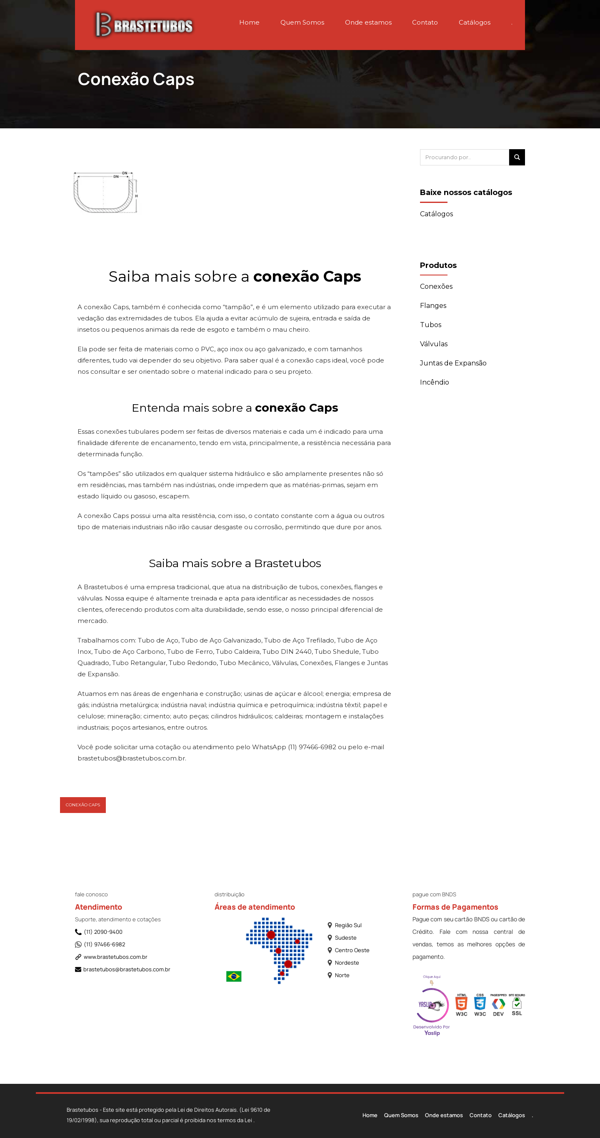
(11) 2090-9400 (98, 931)
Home (249, 22)
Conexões (436, 286)
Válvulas (434, 344)
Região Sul (344, 925)
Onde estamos (368, 22)
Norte (338, 975)
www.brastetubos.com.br (111, 956)
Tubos (430, 325)
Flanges (433, 306)
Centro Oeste (348, 950)
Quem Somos (302, 22)
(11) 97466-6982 (100, 944)
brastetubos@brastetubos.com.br (120, 969)
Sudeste (342, 937)
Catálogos (474, 22)
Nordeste (343, 962)
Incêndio (434, 382)
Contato (425, 22)
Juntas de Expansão (453, 363)
